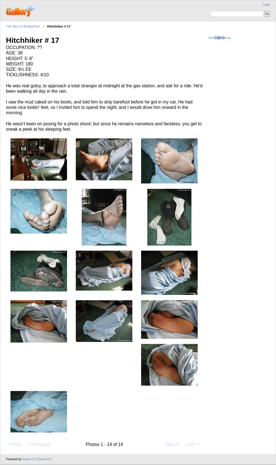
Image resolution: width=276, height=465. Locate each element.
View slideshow (219, 37)
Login (266, 4)
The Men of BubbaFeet (23, 26)
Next (173, 444)
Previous (38, 444)
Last (193, 444)
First (14, 444)
